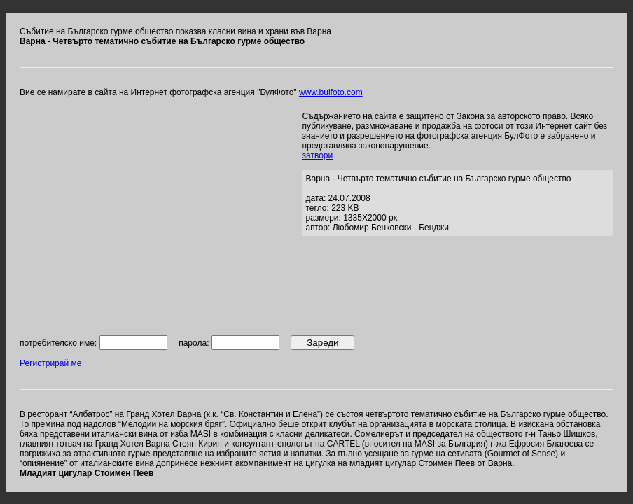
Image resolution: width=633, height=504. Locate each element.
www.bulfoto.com (331, 92)
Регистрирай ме (50, 363)
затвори (317, 155)
